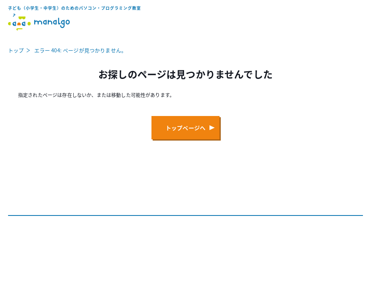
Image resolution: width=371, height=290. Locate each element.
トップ (16, 50)
